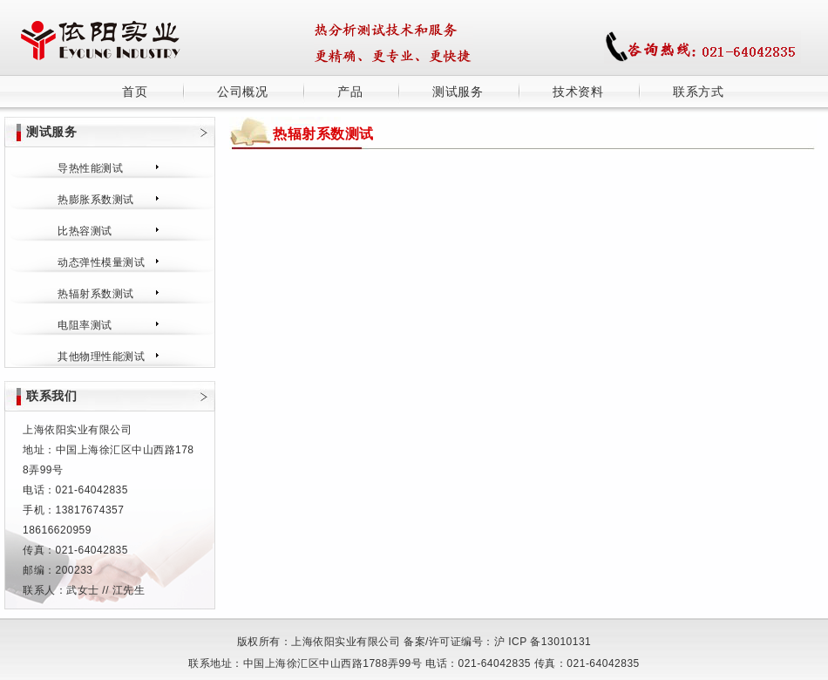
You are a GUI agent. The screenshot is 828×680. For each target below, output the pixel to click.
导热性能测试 (90, 168)
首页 (134, 92)
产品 (350, 92)
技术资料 (578, 92)
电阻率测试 (85, 325)
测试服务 (457, 92)
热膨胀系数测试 (96, 200)
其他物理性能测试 (101, 356)
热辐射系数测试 (96, 294)
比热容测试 (85, 231)
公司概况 (242, 92)
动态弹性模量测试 (101, 262)
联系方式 (698, 92)
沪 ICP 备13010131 (542, 642)
